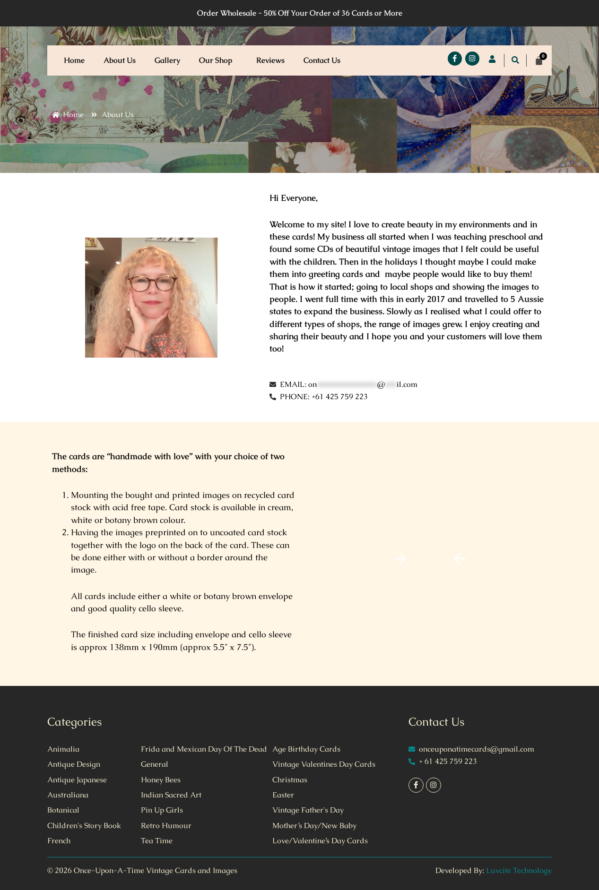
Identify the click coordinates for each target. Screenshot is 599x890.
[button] (235, 60)
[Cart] (539, 60)
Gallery (167, 60)
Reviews (270, 60)
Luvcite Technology (519, 870)
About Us (120, 60)
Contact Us (322, 60)
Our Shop (218, 60)
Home (74, 60)
